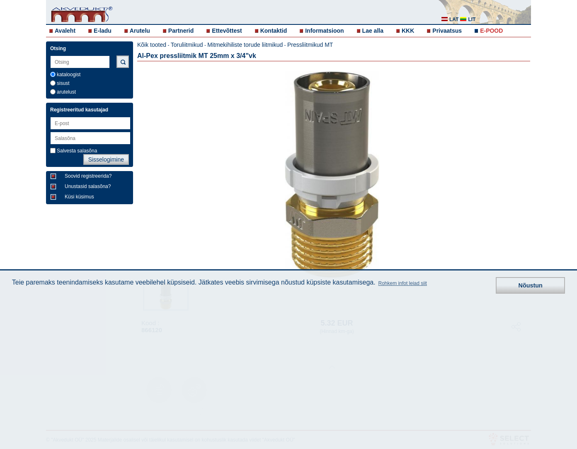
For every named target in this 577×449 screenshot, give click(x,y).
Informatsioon (324, 30)
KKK (408, 30)
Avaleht (65, 30)
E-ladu (103, 30)
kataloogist (68, 74)
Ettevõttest (227, 30)
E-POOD (491, 30)
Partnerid (181, 30)
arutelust (66, 92)
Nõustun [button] (531, 285)
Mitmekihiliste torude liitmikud (245, 44)
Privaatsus (447, 30)
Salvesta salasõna (77, 151)
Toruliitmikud (187, 44)
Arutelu (140, 30)
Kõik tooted (151, 44)
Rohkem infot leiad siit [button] (402, 283)
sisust (63, 83)
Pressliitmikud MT (310, 44)
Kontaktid (273, 30)
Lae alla (372, 30)
